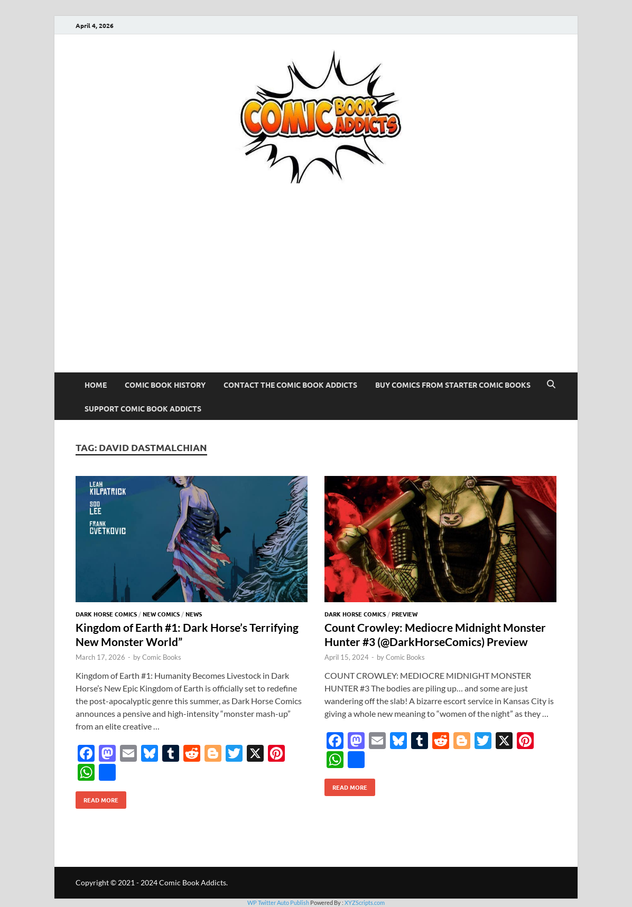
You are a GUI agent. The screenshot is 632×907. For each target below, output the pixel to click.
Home (96, 384)
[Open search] (551, 384)
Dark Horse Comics (106, 614)
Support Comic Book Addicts (143, 408)
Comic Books (161, 657)
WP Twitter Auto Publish (278, 902)
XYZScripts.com (365, 902)
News (193, 614)
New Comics (161, 614)
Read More (97, 797)
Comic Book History (165, 384)
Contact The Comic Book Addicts (290, 384)
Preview (404, 614)
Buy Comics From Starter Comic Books (453, 384)
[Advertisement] (316, 293)
